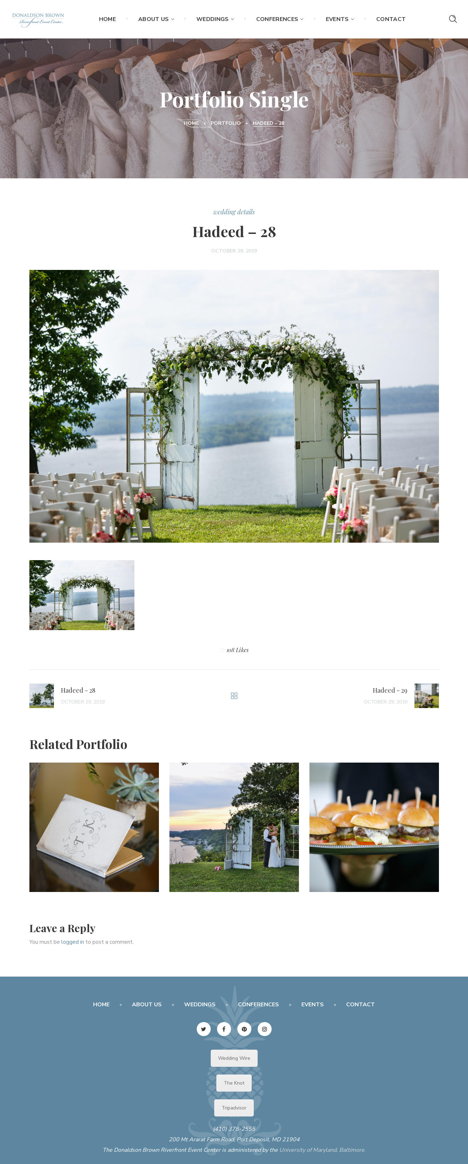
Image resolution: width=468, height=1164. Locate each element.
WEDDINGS (200, 1004)
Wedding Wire (234, 1058)
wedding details (234, 212)
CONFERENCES (258, 1004)
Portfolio (226, 123)
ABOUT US (147, 1004)
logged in (72, 942)
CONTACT (360, 1004)
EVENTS (312, 1004)
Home (191, 123)
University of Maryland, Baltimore (321, 1150)
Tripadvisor (234, 1108)
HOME (101, 1004)
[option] (94, 832)
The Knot (234, 1083)
